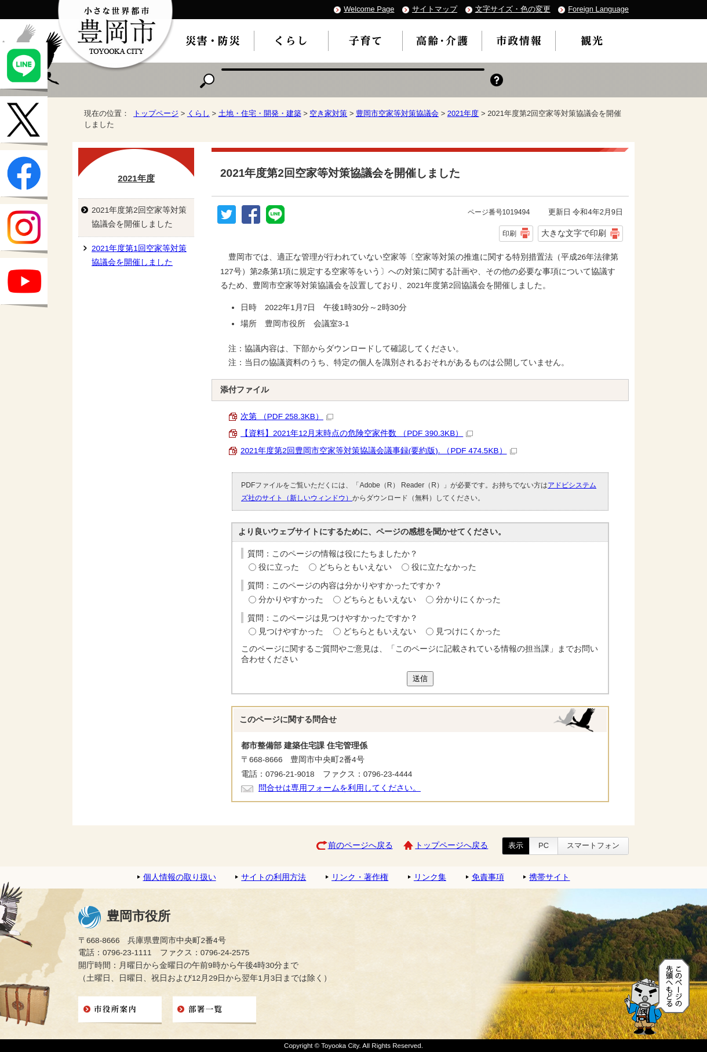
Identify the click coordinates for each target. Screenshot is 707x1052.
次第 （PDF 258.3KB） (286, 416)
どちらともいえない (355, 567)
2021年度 (463, 113)
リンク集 (430, 877)
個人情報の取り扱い (179, 877)
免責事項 (488, 877)
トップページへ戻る (451, 845)
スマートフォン (593, 845)
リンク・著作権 (359, 877)
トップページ (155, 113)
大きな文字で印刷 (573, 233)
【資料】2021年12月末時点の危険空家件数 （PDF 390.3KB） (356, 433)
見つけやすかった (290, 631)
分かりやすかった (290, 599)
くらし (198, 113)
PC (543, 845)
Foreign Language (598, 9)
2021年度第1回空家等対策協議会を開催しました (139, 255)
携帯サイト (549, 877)
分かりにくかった (468, 599)
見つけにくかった (468, 631)
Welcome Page (369, 9)
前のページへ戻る (360, 845)
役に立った (278, 567)
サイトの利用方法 (273, 877)
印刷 (509, 234)
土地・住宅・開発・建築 (259, 113)
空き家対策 (328, 113)
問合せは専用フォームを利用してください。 (339, 788)
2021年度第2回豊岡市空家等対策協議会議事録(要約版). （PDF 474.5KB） (378, 450)
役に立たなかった (443, 567)
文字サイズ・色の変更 (513, 9)
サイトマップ (434, 9)
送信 (420, 678)
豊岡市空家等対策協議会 (397, 113)
